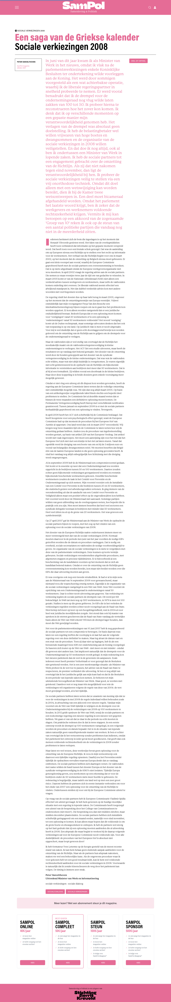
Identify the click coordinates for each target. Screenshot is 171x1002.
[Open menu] (17, 7)
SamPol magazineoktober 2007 (23, 67)
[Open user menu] (155, 7)
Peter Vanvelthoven (26, 62)
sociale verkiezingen (77, 891)
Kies (32, 962)
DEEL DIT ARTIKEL (138, 61)
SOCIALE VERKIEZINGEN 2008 (30, 31)
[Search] (149, 7)
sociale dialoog (55, 891)
